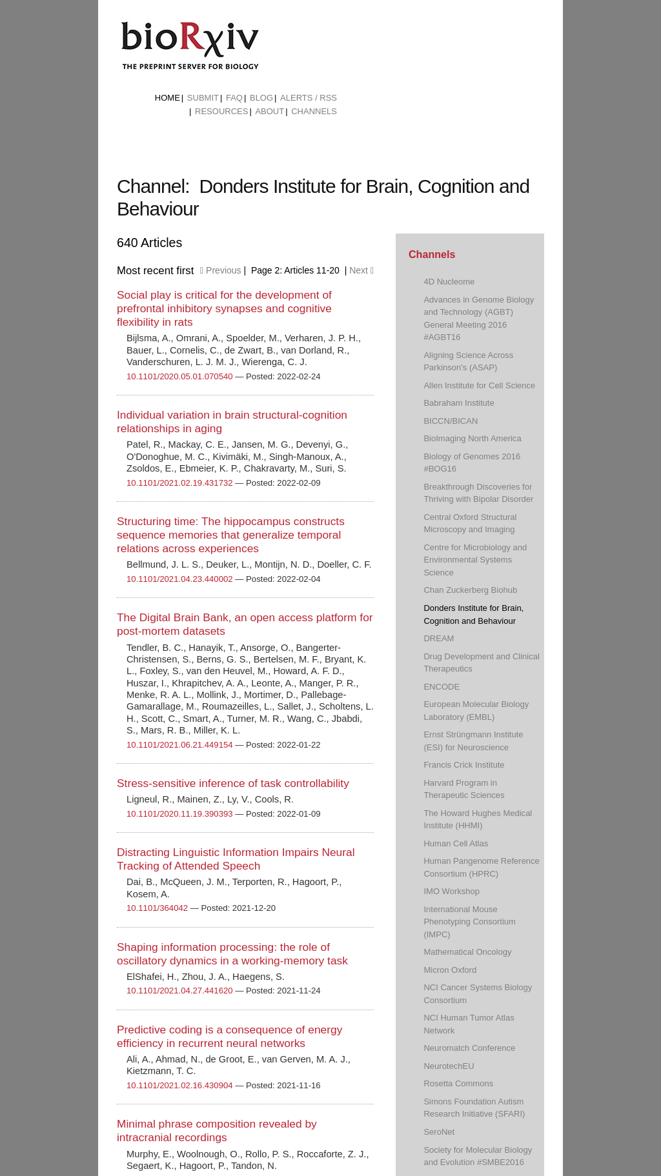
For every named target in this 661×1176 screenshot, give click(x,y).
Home (167, 98)
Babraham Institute (458, 403)
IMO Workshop (451, 891)
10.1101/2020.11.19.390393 (180, 814)
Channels (314, 111)
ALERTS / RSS (308, 98)
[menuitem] (167, 98)
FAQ (234, 98)
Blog (261, 98)
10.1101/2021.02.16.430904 (180, 1085)
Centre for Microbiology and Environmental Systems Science (475, 560)
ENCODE (441, 687)
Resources (221, 111)
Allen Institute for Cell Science (479, 385)
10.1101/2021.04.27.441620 (180, 990)
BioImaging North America (472, 438)
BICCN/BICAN (450, 421)
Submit (203, 98)
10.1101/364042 (157, 908)
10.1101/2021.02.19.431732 (180, 483)
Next (361, 270)
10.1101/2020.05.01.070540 (180, 376)
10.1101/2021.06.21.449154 (180, 745)
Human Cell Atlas (455, 843)
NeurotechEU (448, 1066)
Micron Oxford (449, 970)
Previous (220, 270)
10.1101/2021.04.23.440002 (180, 579)
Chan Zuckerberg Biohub (470, 590)
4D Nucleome (448, 281)
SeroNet (438, 1132)
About (269, 111)
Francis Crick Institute (463, 765)
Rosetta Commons (458, 1083)
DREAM (438, 638)
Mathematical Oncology (467, 952)
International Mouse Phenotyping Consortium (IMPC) (469, 921)
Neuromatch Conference (469, 1048)
